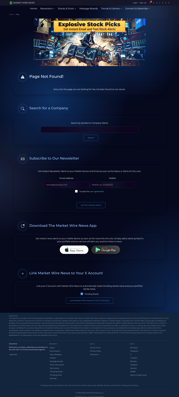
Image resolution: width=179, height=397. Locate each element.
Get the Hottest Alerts (91, 205)
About (52, 348)
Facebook (134, 351)
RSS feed (133, 348)
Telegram (134, 365)
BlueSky (133, 361)
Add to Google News (138, 375)
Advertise (13, 354)
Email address (67, 178)
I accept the (91, 191)
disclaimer (13, 335)
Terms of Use (95, 348)
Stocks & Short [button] (67, 8)
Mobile (112, 178)
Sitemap (53, 378)
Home (33, 8)
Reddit (133, 372)
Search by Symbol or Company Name (89, 123)
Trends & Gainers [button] (111, 8)
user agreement (97, 191)
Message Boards (88, 8)
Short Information (57, 365)
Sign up (143, 3)
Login (135, 3)
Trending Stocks (92, 294)
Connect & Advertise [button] (137, 8)
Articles (53, 358)
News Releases (56, 354)
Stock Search (55, 351)
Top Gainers (54, 368)
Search (91, 138)
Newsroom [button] (47, 8)
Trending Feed (56, 375)
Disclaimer (94, 354)
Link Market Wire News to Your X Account (89, 300)
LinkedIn (133, 358)
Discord (133, 368)
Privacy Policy (95, 351)
